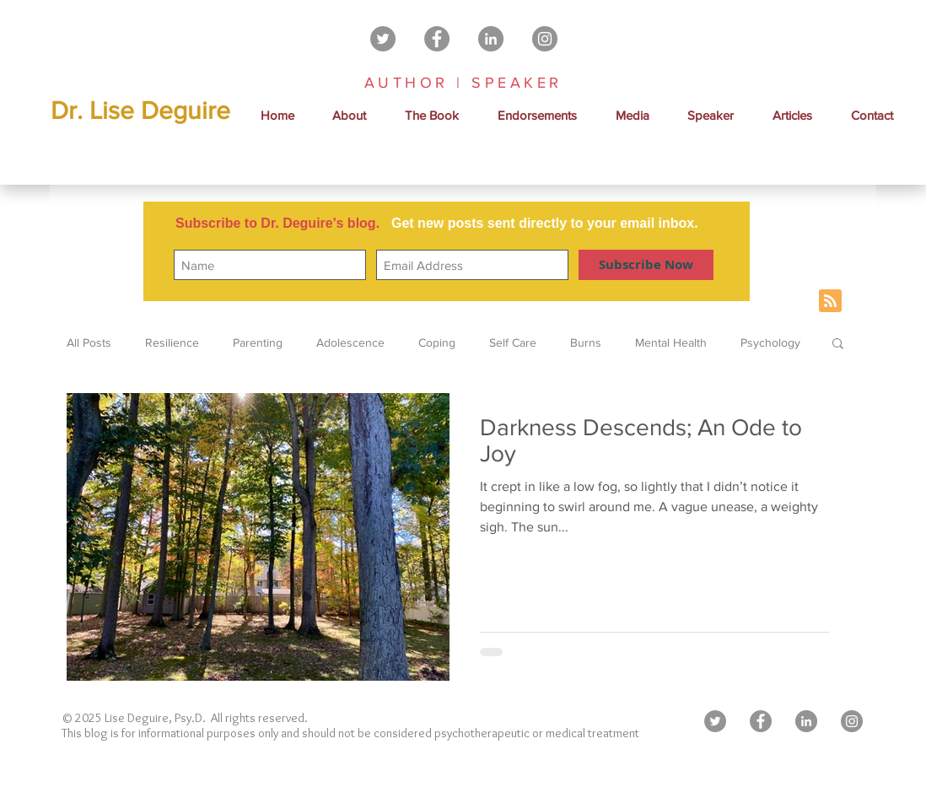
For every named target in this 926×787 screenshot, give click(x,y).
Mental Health (671, 342)
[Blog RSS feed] (830, 301)
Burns (585, 342)
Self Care (512, 342)
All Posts (89, 342)
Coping (436, 342)
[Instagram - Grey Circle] (544, 38)
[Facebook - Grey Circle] (437, 38)
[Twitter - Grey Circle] (383, 38)
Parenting (258, 342)
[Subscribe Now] (646, 265)
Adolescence (350, 342)
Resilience (172, 342)
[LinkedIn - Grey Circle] (490, 38)
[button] (632, 115)
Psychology (770, 342)
